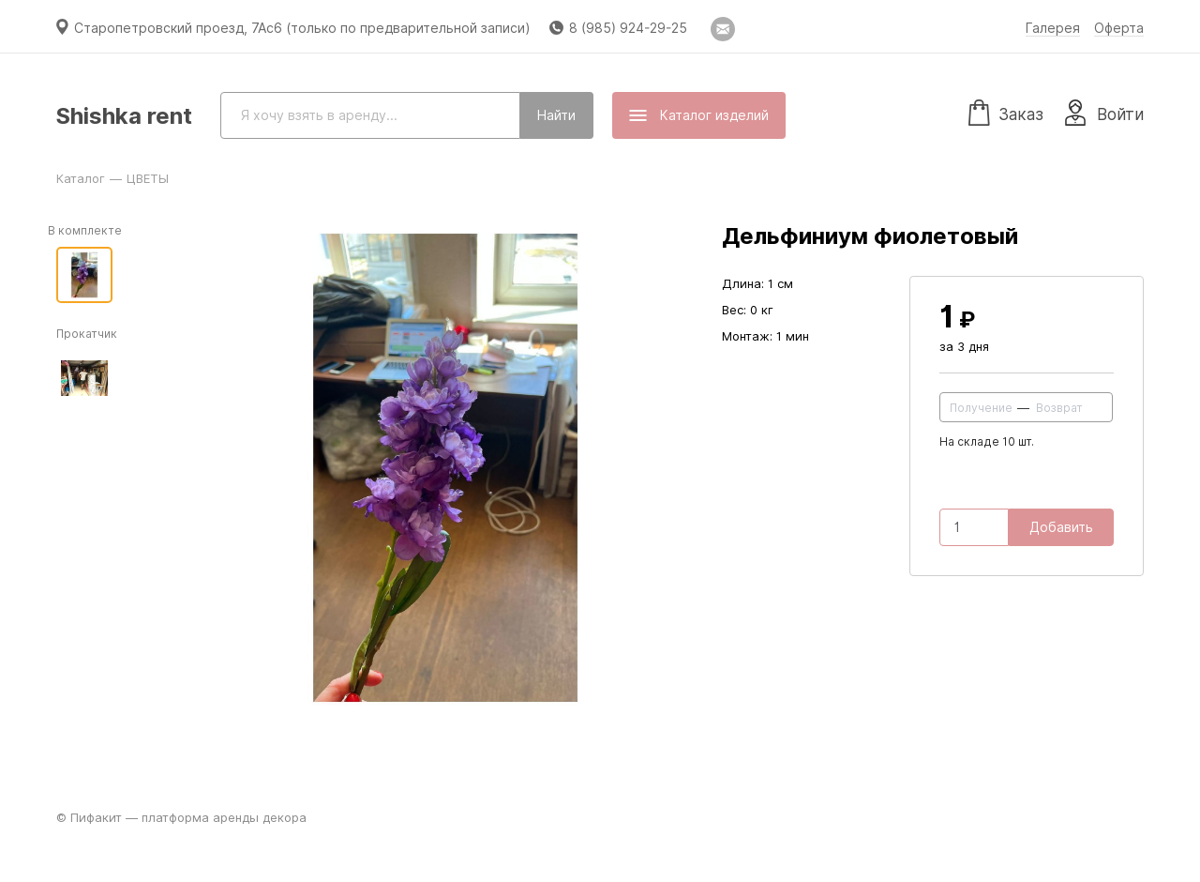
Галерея (1053, 28)
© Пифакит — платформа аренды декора (181, 817)
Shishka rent (124, 115)
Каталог (80, 178)
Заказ (1005, 111)
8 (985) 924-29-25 (628, 28)
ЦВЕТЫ (148, 178)
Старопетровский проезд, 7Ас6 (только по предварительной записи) (302, 28)
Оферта (1119, 28)
